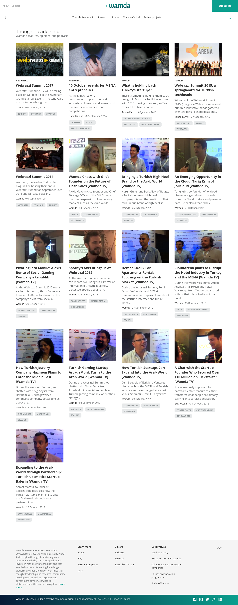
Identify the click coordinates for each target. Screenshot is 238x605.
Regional (22, 80)
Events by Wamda (124, 564)
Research (103, 17)
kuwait (90, 122)
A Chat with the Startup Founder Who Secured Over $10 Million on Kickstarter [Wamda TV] (197, 374)
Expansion (182, 315)
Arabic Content (26, 310)
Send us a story (160, 552)
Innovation (183, 416)
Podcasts (119, 552)
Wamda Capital (131, 17)
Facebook (76, 409)
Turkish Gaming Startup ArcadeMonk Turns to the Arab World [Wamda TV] (90, 372)
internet (36, 114)
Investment (149, 314)
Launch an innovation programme (163, 575)
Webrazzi (182, 129)
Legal (80, 570)
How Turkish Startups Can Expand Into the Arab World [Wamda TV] (145, 372)
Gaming (22, 316)
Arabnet (75, 122)
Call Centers (131, 314)
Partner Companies (88, 564)
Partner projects (152, 17)
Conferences (90, 214)
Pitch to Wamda (160, 583)
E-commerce (77, 220)
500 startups (184, 123)
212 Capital (130, 124)
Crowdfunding (204, 410)
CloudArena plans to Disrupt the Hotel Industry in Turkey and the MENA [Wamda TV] (198, 272)
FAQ (80, 558)
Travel (127, 320)
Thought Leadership (83, 17)
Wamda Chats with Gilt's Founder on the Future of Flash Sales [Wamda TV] (89, 181)
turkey (22, 114)
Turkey (126, 80)
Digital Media (98, 301)
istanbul (38, 205)
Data (179, 309)
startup (50, 114)
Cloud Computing (187, 214)
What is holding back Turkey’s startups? (139, 87)
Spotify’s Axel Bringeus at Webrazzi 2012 (90, 270)
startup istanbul (80, 128)
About (6, 5)
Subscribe (225, 5)
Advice (74, 214)
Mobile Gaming (95, 409)
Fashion (128, 220)
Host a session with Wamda (166, 558)
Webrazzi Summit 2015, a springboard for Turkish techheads (195, 90)
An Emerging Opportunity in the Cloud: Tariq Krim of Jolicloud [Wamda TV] (198, 181)
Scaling (22, 419)
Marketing (43, 414)
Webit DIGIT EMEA (150, 124)
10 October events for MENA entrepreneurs (92, 87)
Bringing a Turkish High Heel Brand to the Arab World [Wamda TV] (145, 181)
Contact (15, 5)
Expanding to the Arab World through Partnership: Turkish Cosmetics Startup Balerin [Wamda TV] (39, 474)
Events (115, 17)
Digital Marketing (198, 309)
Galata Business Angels (137, 118)
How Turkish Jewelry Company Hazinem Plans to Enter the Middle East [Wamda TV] (38, 374)
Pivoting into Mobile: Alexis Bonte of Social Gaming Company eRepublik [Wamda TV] (38, 275)
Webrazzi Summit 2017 (34, 85)
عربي (232, 17)
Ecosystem (129, 411)
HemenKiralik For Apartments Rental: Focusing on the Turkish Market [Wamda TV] (141, 275)
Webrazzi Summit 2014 (34, 176)
